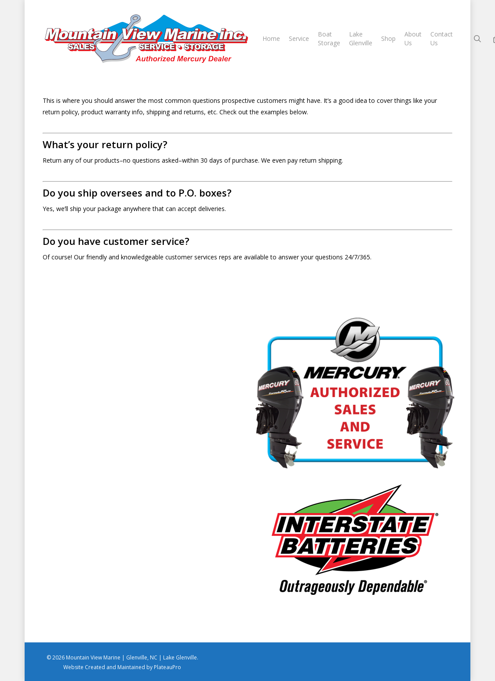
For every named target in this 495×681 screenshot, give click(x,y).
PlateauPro (167, 667)
